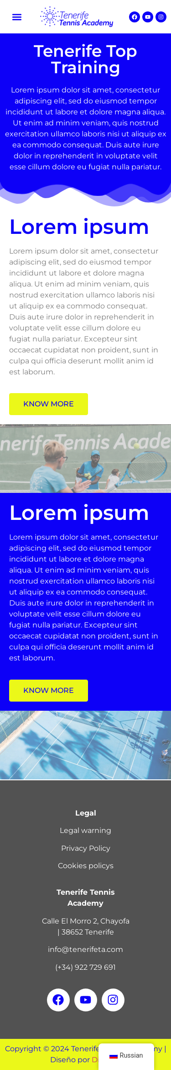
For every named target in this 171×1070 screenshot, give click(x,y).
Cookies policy (84, 865)
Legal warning (85, 830)
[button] (16, 16)
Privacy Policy (85, 848)
